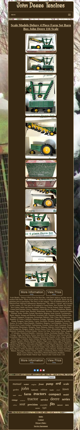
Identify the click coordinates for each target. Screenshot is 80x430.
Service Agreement (41, 426)
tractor (32, 399)
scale (66, 383)
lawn (65, 389)
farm (27, 394)
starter (37, 408)
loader (52, 390)
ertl (58, 383)
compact (55, 394)
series (66, 399)
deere (54, 399)
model (66, 394)
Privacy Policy (41, 423)
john (25, 388)
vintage (15, 400)
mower (60, 405)
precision (33, 404)
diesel (20, 395)
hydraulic (34, 390)
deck (67, 405)
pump (49, 383)
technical (22, 400)
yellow (15, 405)
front (41, 384)
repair (14, 395)
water (26, 384)
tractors (40, 393)
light (44, 408)
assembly (43, 405)
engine (33, 384)
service (44, 399)
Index (41, 417)
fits (52, 404)
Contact (41, 420)
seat (22, 404)
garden (16, 390)
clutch (58, 390)
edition (44, 389)
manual (17, 383)
